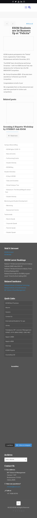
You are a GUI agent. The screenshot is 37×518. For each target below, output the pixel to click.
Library (8, 325)
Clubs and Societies (12, 180)
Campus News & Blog (11, 145)
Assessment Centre (12, 210)
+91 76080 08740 (12, 493)
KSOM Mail (7, 254)
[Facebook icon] (13, 511)
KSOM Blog (9, 167)
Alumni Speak (10, 219)
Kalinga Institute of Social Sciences (15, 288)
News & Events (10, 154)
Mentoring (9, 205)
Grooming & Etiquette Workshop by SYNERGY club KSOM (18, 128)
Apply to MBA (10, 337)
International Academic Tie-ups (15, 321)
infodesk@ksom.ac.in (13, 487)
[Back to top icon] (18, 503)
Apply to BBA (10, 341)
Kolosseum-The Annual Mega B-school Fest (17, 191)
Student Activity (11, 163)
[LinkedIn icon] (21, 511)
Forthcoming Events (12, 158)
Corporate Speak (11, 223)
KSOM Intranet (9, 252)
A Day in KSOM (10, 176)
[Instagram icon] (23, 511)
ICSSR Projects (10, 350)
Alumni (8, 307)
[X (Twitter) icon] (15, 511)
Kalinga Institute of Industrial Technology (17, 285)
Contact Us (9, 316)
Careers (8, 312)
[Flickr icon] (19, 511)
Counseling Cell (10, 355)
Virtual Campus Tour (12, 185)
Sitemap (8, 346)
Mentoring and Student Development (15, 201)
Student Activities (9, 172)
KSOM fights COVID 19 (13, 149)
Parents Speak (10, 228)
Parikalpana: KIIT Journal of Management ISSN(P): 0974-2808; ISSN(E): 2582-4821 (18, 331)
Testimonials (8, 214)
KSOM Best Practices (12, 303)
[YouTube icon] (17, 511)
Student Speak (11, 232)
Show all (29, 24)
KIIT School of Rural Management (14, 290)
